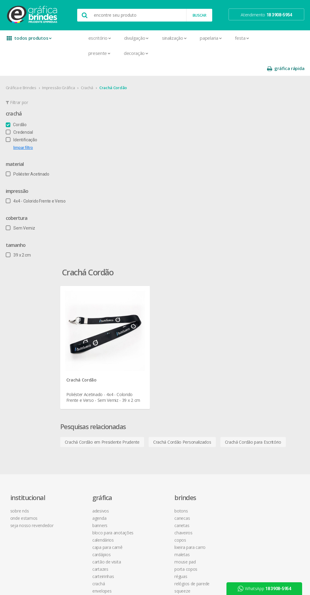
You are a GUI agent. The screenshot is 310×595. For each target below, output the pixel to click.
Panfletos (81, 447)
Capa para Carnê (87, 367)
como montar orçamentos (216, 359)
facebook (263, 330)
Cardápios (81, 374)
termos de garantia (209, 338)
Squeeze (139, 410)
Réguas (138, 396)
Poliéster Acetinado (28, 158)
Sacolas (79, 498)
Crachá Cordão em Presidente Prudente (122, 240)
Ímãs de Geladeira (88, 432)
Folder (77, 425)
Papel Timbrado (86, 454)
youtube (262, 345)
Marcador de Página (91, 439)
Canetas (139, 345)
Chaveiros (141, 352)
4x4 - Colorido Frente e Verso (36, 185)
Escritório (75, 38)
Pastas (78, 461)
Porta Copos (143, 389)
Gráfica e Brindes (21, 72)
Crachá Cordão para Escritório (113, 255)
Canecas (139, 338)
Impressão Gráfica (59, 72)
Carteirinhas (83, 396)
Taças (137, 418)
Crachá (87, 72)
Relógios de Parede (149, 403)
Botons (138, 330)
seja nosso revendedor (34, 345)
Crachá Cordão (113, 72)
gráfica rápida (285, 38)
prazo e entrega (206, 345)
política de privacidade (211, 352)
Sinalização (150, 38)
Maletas (139, 374)
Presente (75, 53)
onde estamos (26, 338)
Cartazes (80, 389)
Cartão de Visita (86, 381)
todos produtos (28, 40)
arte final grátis (265, 379)
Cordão (16, 109)
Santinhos (81, 505)
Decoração (112, 53)
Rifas (76, 490)
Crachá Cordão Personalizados (202, 240)
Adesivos (80, 330)
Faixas (77, 418)
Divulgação (112, 38)
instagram (263, 338)
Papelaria (187, 38)
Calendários (83, 359)
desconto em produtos (272, 386)
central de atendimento (213, 330)
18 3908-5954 (207, 392)
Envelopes (81, 410)
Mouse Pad (142, 381)
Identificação (22, 124)
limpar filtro (23, 132)
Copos (137, 359)
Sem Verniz (20, 212)
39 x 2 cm (18, 239)
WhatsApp (265, 588)
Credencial (19, 117)
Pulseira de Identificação (94, 476)
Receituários (83, 483)
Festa (218, 38)
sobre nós (21, 330)
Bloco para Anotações (92, 352)
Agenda (79, 338)
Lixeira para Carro (147, 367)
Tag (75, 520)
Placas (78, 469)
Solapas (79, 512)
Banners (79, 345)
